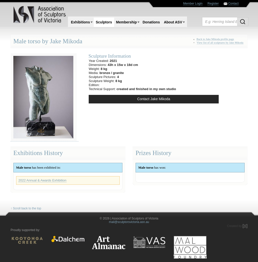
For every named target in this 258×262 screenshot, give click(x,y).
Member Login (193, 3)
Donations (151, 22)
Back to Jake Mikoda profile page (215, 39)
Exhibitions (80, 22)
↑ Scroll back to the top (26, 208)
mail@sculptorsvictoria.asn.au (129, 222)
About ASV (173, 22)
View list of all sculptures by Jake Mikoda (220, 42)
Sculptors (104, 22)
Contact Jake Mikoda (153, 99)
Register (213, 3)
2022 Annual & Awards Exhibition (42, 180)
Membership (126, 22)
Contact (233, 3)
